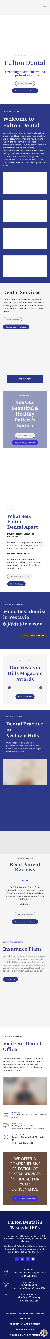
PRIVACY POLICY (25, 1329)
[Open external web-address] (25, 183)
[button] (25, 83)
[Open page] (25, 361)
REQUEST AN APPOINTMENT (25, 1324)
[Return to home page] (11, 7)
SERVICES (25, 1318)
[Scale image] (20, 687)
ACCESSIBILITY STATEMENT (25, 1335)
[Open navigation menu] (44, 7)
